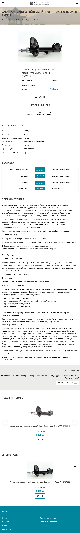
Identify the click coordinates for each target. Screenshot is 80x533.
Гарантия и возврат (48, 522)
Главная (5, 20)
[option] (40, 46)
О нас (4, 518)
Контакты (6, 522)
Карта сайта (7, 529)
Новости (6, 525)
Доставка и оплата (48, 518)
